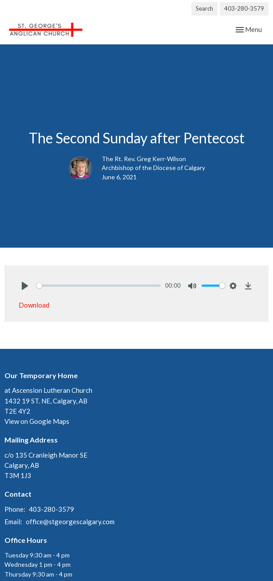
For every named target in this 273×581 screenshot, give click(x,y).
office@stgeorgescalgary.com (70, 522)
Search (204, 8)
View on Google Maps (36, 421)
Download (34, 305)
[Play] (25, 286)
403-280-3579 (244, 8)
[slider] (98, 285)
